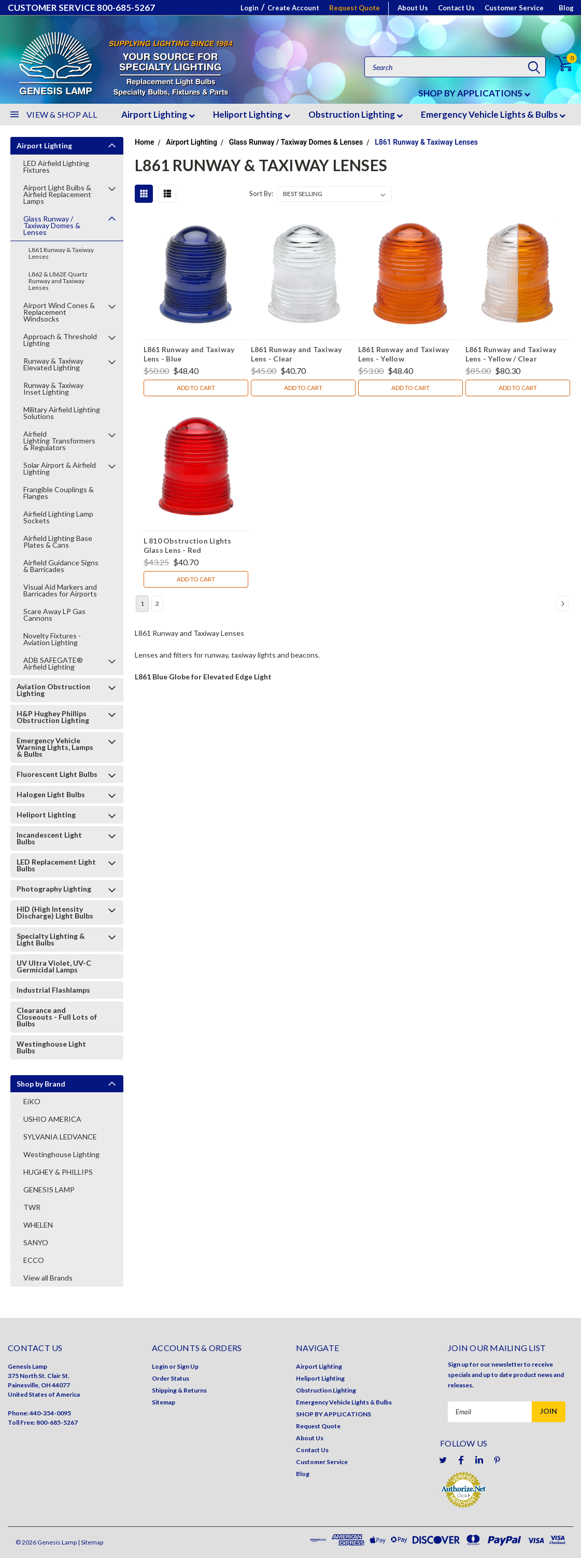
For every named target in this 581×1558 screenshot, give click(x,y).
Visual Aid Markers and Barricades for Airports (60, 590)
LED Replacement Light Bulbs (56, 865)
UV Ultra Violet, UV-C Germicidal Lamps (54, 966)
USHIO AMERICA (52, 1119)
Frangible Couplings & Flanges (58, 492)
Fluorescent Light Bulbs (57, 774)
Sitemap (163, 1402)
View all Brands (48, 1277)
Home (144, 142)
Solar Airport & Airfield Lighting (59, 468)
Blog (566, 8)
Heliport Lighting (251, 114)
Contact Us (456, 8)
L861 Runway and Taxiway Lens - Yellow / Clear (511, 354)
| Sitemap (90, 1542)
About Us (413, 8)
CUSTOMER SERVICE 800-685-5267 (81, 7)
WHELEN (38, 1224)
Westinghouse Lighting (61, 1154)
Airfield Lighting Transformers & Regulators (60, 440)
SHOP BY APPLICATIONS (474, 93)
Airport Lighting (158, 114)
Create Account (293, 8)
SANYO (35, 1242)
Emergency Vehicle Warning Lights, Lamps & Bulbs (55, 747)
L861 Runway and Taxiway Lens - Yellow (403, 354)
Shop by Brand (41, 1083)
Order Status (170, 1378)
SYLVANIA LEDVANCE (60, 1136)
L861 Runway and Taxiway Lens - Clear (296, 354)
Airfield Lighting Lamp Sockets (58, 517)
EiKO (31, 1101)
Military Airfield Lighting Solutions (61, 413)
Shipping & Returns (179, 1390)
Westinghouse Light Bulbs (51, 1047)
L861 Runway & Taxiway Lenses (61, 253)
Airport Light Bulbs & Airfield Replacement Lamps (57, 194)
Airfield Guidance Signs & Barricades (60, 566)
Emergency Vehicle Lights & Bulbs (493, 114)
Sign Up (188, 1366)
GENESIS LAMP (49, 1189)
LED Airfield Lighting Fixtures (56, 166)
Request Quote (354, 8)
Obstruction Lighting (355, 114)
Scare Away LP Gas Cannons (54, 614)
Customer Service (514, 8)
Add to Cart (196, 388)
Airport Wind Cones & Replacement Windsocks (59, 312)
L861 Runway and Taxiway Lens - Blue (189, 354)
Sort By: (261, 193)
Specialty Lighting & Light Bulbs (51, 939)
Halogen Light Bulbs (51, 794)
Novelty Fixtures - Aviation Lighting (52, 639)
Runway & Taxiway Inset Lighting (53, 388)
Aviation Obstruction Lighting (53, 690)
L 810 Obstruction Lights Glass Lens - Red (188, 545)
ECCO (33, 1260)
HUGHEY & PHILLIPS (58, 1171)
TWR (31, 1207)
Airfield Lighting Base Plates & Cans (57, 541)
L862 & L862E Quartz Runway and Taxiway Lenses (58, 280)
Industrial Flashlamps (53, 989)
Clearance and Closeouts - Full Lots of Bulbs (57, 1017)
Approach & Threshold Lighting (60, 339)
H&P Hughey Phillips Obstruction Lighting (53, 717)
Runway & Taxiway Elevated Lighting (53, 364)
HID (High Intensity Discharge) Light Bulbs (55, 912)
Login (249, 8)
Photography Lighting (54, 888)
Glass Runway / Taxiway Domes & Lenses (51, 225)
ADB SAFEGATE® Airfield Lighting (53, 663)
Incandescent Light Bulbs (49, 838)
